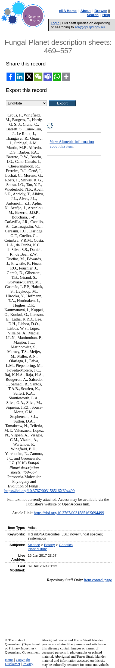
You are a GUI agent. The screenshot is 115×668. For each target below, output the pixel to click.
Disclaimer (12, 664)
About (85, 11)
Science (34, 545)
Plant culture (37, 549)
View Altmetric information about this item (72, 143)
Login (55, 23)
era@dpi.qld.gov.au (90, 27)
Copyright (23, 660)
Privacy (28, 664)
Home (9, 660)
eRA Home (68, 11)
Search (92, 15)
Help (106, 15)
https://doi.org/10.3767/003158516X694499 (39, 491)
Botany (49, 545)
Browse (100, 11)
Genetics (66, 545)
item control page (98, 580)
